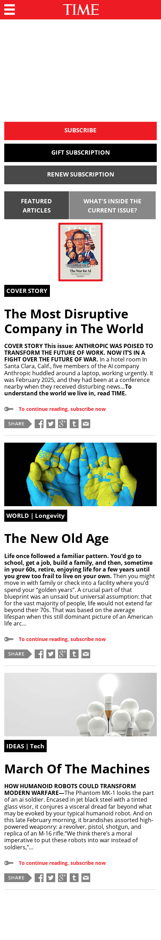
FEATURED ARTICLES (36, 205)
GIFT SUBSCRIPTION (80, 152)
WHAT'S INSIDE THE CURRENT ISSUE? (113, 205)
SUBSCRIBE (80, 130)
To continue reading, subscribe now (62, 409)
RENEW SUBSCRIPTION (80, 174)
